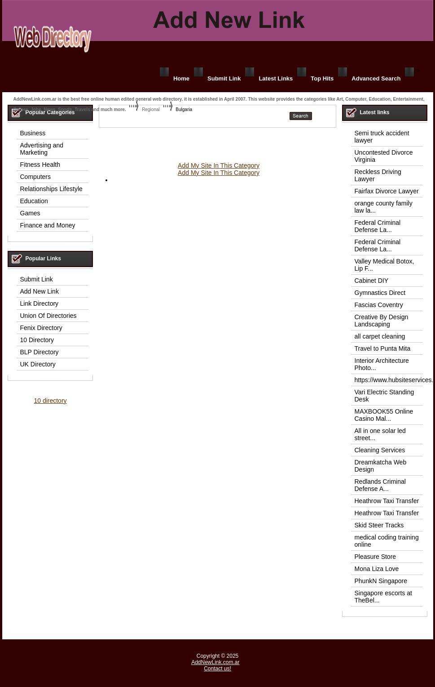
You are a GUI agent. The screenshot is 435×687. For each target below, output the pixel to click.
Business (33, 133)
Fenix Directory (41, 327)
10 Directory (37, 340)
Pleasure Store (375, 556)
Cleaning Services (380, 450)
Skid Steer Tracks (379, 525)
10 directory (50, 400)
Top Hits (322, 78)
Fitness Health (40, 164)
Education (34, 201)
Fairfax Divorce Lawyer (387, 191)
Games (30, 213)
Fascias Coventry (379, 304)
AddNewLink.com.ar (215, 662)
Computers (35, 176)
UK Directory (38, 364)
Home (181, 78)
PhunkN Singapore (381, 580)
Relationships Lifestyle (51, 188)
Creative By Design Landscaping (382, 320)
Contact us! (217, 668)
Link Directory (39, 303)
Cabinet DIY (371, 280)
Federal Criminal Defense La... (378, 226)
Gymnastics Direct (380, 292)
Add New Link (39, 291)
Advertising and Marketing (42, 149)
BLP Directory (39, 352)
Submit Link (224, 78)
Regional (150, 109)
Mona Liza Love (377, 568)
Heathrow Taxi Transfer (387, 500)
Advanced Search (376, 78)
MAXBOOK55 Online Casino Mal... (384, 415)
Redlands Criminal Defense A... (380, 485)
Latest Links (276, 78)
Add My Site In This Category (218, 165)
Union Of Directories (48, 315)
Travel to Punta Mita (383, 348)
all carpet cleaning (380, 336)
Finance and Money (47, 225)
